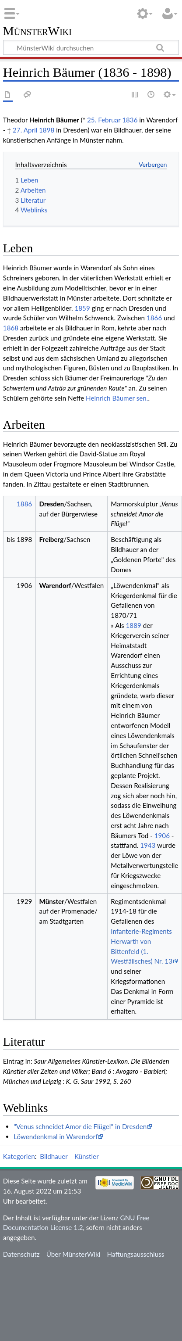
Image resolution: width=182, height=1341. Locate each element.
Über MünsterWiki (73, 1254)
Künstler (86, 1156)
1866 (154, 318)
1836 (129, 120)
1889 (133, 625)
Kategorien (19, 1156)
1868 (10, 328)
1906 (162, 835)
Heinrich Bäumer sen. (117, 398)
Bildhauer (53, 1156)
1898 (46, 130)
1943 (147, 845)
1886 (24, 504)
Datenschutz (21, 1254)
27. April (25, 130)
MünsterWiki (37, 31)
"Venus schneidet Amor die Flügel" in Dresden (80, 1126)
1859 (82, 308)
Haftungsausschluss (135, 1254)
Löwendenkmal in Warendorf (56, 1136)
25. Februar (103, 120)
